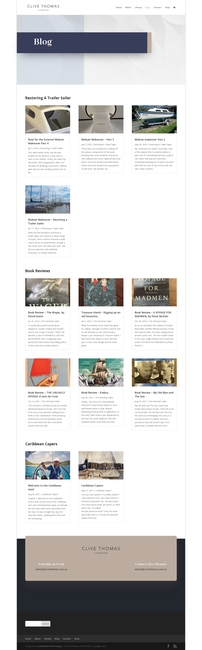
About (128, 7)
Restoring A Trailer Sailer (51, 148)
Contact (157, 7)
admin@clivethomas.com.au (51, 569)
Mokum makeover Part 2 (150, 139)
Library (138, 7)
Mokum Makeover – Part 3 (97, 139)
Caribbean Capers (50, 494)
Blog (147, 7)
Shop (167, 7)
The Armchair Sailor (50, 321)
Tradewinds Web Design (49, 646)
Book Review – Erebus (94, 392)
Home (119, 7)
